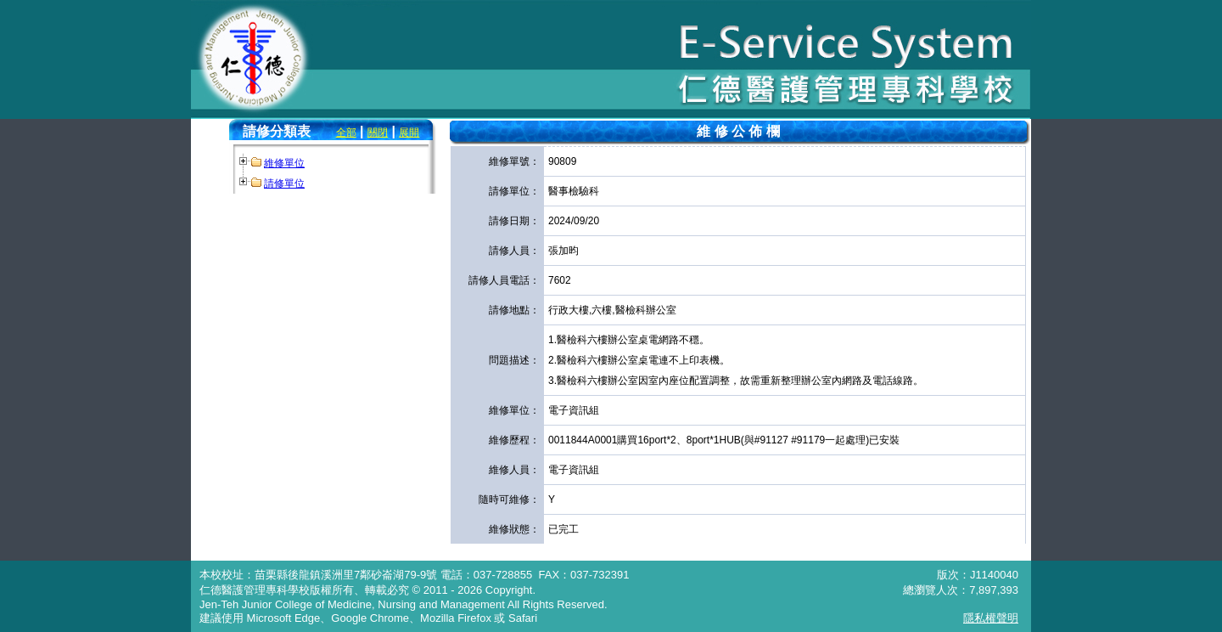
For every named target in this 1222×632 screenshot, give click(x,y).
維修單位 (284, 163)
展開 (409, 132)
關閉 (377, 132)
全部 (346, 132)
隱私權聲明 (990, 618)
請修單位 (284, 183)
